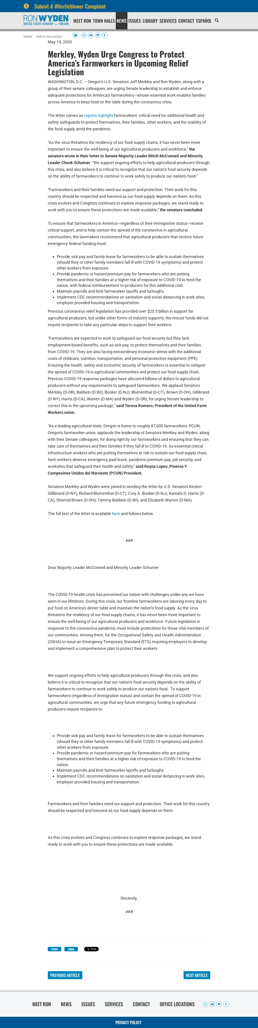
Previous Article (65, 975)
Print (54, 949)
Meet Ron (82, 20)
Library (150, 20)
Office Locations (177, 1004)
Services (168, 20)
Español (204, 20)
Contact (186, 20)
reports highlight (98, 115)
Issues (134, 20)
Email (71, 949)
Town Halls (104, 20)
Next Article (197, 975)
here (116, 513)
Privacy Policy (128, 1022)
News (122, 20)
